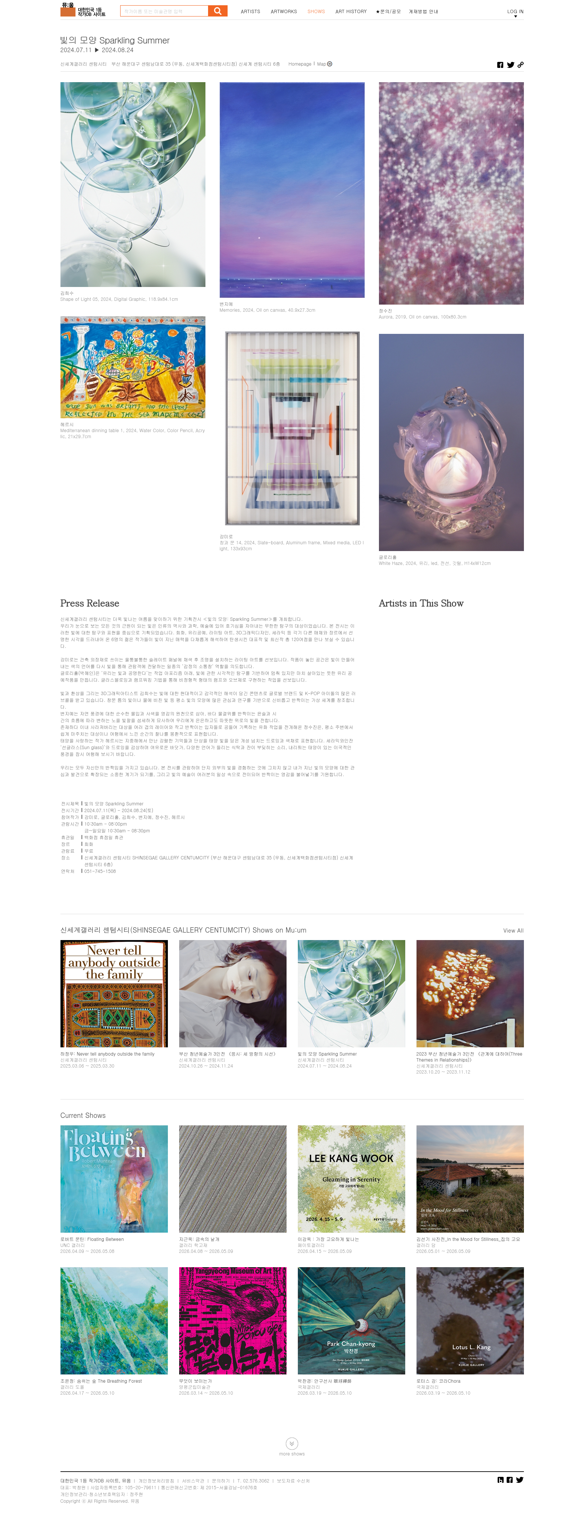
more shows (292, 1453)
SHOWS (316, 11)
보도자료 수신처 (293, 1480)
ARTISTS (251, 11)
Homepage (299, 63)
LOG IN (515, 11)
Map (321, 63)
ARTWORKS (284, 11)
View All (513, 930)
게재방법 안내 (424, 11)
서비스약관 (193, 1480)
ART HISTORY (351, 11)
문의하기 (221, 1480)
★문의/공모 (388, 11)
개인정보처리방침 (156, 1480)
